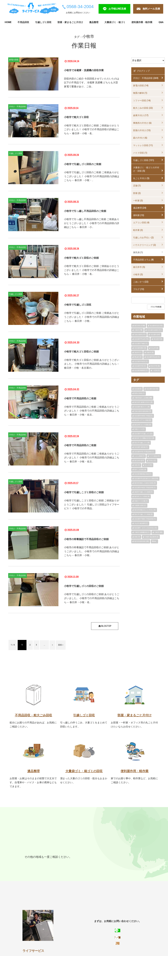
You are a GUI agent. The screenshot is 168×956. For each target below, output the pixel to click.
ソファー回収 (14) (142, 100)
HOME (8, 22)
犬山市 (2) (154, 348)
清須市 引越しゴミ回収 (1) (143, 492)
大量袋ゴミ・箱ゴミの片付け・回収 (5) (146, 169)
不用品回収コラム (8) (143, 259)
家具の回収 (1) (139, 393)
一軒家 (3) (138, 200)
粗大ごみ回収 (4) (140, 469)
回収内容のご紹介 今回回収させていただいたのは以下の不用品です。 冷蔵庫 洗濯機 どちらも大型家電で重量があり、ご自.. (91, 86)
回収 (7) (137, 537)
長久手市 (128, 862)
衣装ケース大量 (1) (141, 501)
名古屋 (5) (137, 389)
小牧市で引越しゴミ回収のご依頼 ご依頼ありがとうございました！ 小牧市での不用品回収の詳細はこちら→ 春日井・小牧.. (91, 322)
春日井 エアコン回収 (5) (142, 420)
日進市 (105, 862)
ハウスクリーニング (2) (144, 245)
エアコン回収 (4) (141, 222)
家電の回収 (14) (140, 85)
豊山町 (134, 868)
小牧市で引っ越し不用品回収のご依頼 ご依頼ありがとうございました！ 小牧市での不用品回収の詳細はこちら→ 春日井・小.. (91, 231)
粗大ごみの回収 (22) (143, 108)
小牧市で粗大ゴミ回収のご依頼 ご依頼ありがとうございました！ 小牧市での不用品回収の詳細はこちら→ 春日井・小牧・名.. (91, 131)
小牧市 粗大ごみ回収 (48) (143, 398)
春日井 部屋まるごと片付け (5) (145, 510)
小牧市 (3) (138, 274)
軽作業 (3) (138, 230)
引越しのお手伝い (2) (143, 237)
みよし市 (62, 868)
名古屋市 (68, 862)
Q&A (161, 22)
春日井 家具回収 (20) (141, 541)
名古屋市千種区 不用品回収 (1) (145, 519)
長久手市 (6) (155, 366)
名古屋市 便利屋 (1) (141, 447)
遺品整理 (93, 22)
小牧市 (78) (138, 330)
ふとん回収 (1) (139, 456)
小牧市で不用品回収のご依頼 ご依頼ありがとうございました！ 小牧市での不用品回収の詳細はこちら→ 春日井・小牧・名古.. (91, 416)
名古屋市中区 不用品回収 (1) (144, 451)
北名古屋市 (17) (140, 334)
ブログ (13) (138, 289)
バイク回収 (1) (140, 153)
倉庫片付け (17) (140, 115)
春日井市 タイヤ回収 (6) (142, 425)
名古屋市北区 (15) (156, 325)
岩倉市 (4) (150, 352)
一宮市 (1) (156, 370)
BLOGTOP (104, 638)
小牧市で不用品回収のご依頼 (88, 404)
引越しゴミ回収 (43, 22)
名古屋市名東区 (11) (154, 330)
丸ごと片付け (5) (141, 178)
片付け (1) (152, 460)
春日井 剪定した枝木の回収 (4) (145, 483)
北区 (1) (137, 465)
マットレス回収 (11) (143, 145)
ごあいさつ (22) (140, 282)
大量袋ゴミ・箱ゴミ (114, 22)
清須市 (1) (137, 352)
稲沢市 (50, 868)
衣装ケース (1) (139, 429)
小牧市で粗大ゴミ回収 (83, 119)
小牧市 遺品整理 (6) (152, 537)
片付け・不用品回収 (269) (145, 78)
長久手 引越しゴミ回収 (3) (143, 514)
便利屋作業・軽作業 (141, 22)
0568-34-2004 (80, 6)
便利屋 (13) (138, 215)
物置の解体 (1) (140, 93)
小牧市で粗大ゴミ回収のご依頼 (90, 263)
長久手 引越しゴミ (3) (142, 443)
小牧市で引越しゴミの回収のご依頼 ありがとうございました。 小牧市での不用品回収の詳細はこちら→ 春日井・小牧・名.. (91, 612)
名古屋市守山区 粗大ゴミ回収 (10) (146, 478)
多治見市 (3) (158, 339)
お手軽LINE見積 (117, 8)
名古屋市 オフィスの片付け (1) (145, 528)
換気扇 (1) (138, 252)
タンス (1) (148, 465)
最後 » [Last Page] (71, 657)
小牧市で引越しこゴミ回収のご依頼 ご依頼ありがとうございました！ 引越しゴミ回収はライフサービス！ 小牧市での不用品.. (91, 514)
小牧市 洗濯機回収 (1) (142, 532)
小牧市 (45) (159, 532)
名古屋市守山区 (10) (141, 339)
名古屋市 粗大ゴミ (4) (142, 407)
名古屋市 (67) (155, 334)
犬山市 (75, 868)
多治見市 (54, 862)
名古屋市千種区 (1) (141, 343)
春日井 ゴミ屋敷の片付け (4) (144, 438)
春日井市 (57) (139, 460)
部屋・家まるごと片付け (70, 22)
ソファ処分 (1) (155, 456)
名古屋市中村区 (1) (141, 361)
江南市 (28, 868)
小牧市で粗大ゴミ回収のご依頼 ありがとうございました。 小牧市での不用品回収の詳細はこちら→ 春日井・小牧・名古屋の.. (91, 369)
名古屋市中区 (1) (140, 366)
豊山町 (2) (137, 357)
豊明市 (96, 868)
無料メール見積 (151, 8)
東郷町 (116, 862)
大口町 (28, 874)
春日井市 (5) (139, 267)
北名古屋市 (121, 868)
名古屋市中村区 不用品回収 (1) (145, 487)
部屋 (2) (137, 193)
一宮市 (39, 868)
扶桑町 (39, 874)
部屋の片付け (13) (142, 130)
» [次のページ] (60, 657)
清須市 (107, 868)
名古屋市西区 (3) (140, 348)
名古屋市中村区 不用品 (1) (143, 416)
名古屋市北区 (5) (152, 389)
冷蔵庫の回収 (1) (140, 505)
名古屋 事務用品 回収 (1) (142, 474)
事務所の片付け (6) (142, 123)
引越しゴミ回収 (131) (143, 160)
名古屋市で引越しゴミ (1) (143, 434)
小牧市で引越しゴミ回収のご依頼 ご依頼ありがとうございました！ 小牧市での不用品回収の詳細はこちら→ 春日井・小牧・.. (91, 182)
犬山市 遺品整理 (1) (141, 523)
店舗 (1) (137, 185)
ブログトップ (141, 71)
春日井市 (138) (139, 325)
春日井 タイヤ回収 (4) (142, 496)
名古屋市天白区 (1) (153, 357)
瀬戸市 (94, 862)
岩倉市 (86, 868)
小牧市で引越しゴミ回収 (85, 310)
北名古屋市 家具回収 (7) (142, 411)
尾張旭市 (81, 862)
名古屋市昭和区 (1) (141, 370)
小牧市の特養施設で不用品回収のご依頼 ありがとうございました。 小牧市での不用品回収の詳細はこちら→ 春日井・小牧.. (91, 563)
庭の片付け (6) (140, 138)
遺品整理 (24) (139, 208)
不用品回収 (23, 22)
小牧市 (42, 862)
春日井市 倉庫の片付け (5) (143, 402)
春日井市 (30, 862)
